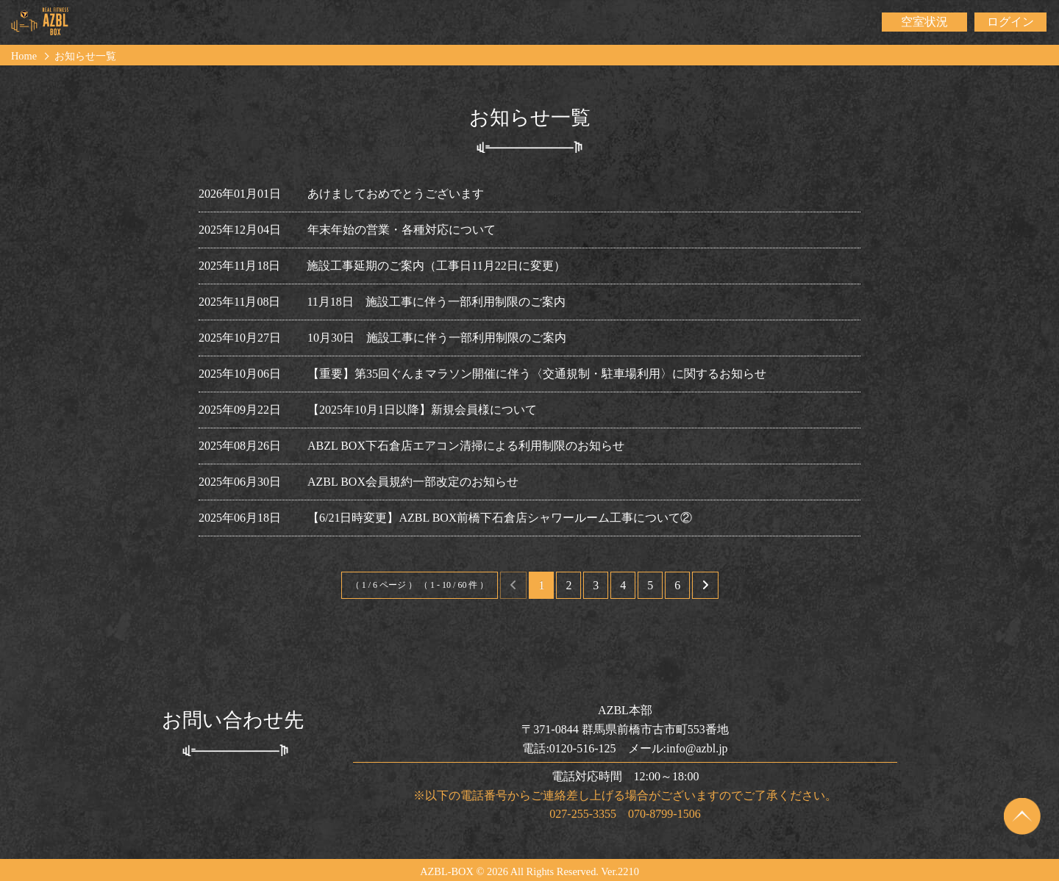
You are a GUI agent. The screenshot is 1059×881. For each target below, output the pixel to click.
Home (24, 56)
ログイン (1010, 21)
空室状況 (924, 21)
